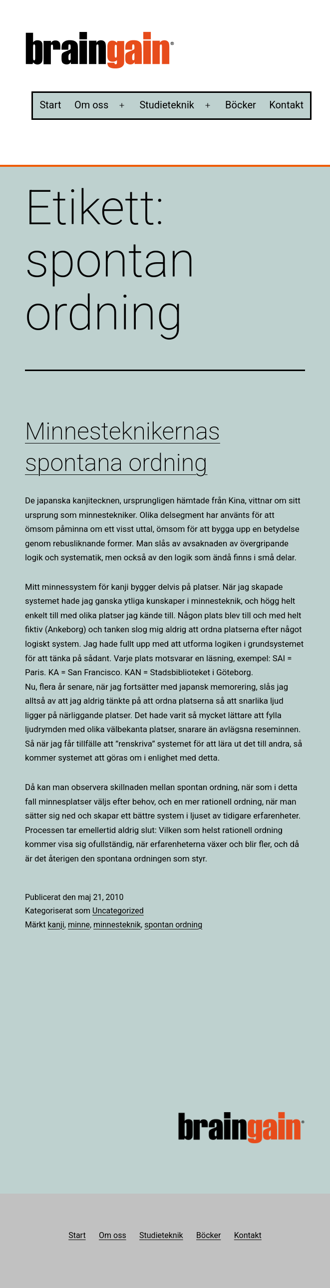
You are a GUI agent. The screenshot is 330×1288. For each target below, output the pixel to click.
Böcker (240, 105)
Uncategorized (118, 910)
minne (79, 924)
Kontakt (286, 105)
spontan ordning (173, 924)
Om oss (91, 105)
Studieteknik (166, 105)
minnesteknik (117, 924)
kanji (55, 924)
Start (50, 105)
